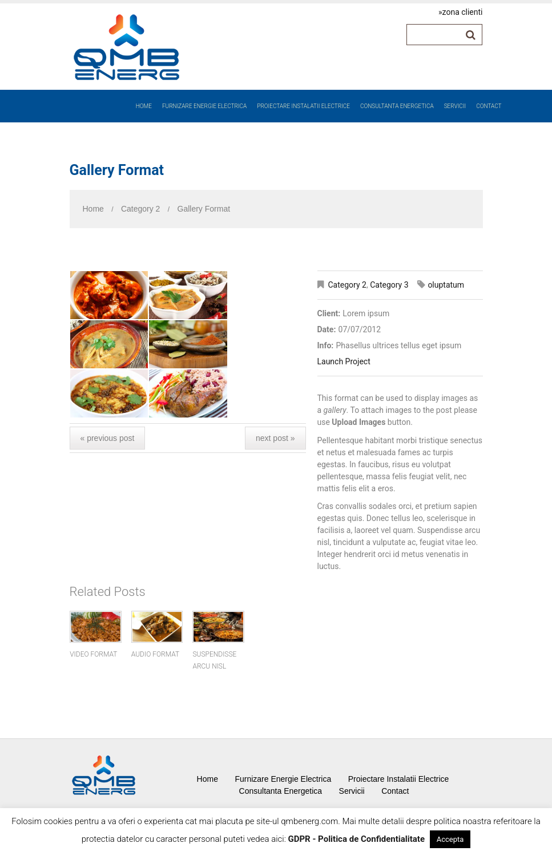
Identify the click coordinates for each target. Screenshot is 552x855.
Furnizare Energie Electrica (204, 106)
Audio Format (155, 654)
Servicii (455, 106)
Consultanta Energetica (397, 106)
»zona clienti (460, 12)
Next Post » (275, 438)
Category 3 (389, 284)
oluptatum (446, 284)
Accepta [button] (450, 839)
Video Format (93, 654)
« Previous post (107, 438)
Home (144, 106)
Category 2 (140, 208)
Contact (488, 106)
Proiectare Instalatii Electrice (303, 106)
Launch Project (343, 361)
